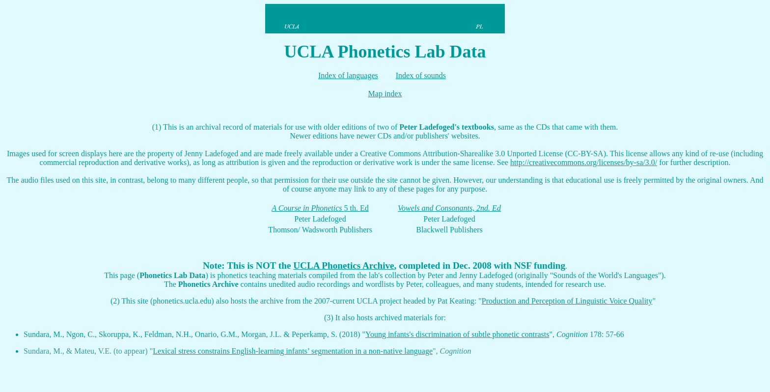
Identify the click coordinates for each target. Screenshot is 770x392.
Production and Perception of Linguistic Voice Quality (567, 301)
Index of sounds (421, 75)
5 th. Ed (356, 208)
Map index (385, 93)
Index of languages (348, 75)
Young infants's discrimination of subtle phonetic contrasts (457, 334)
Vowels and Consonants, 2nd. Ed (449, 208)
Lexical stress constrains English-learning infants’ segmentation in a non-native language (293, 351)
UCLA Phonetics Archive (343, 265)
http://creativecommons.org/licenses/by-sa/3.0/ (583, 162)
